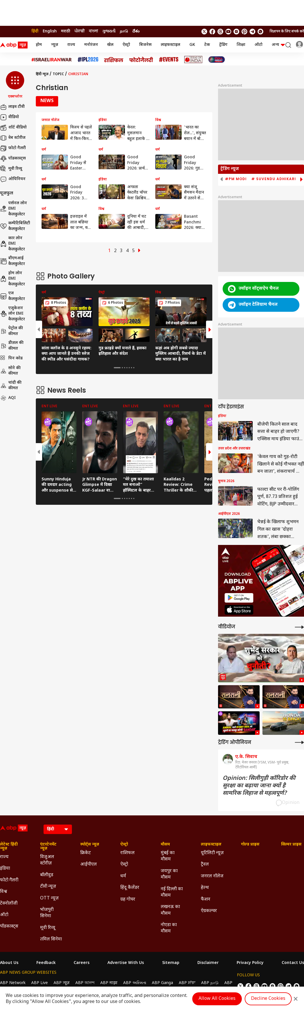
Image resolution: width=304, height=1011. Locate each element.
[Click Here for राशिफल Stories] (113, 59)
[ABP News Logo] (15, 45)
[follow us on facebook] (212, 31)
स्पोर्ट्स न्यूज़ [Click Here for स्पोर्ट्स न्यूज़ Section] (89, 845)
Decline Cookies (268, 999)
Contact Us (293, 963)
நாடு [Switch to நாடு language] (124, 31)
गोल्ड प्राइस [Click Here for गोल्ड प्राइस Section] (250, 845)
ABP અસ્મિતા (134, 983)
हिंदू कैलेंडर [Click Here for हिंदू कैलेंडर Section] (129, 888)
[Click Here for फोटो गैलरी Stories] (141, 59)
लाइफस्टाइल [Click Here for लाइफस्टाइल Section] (211, 845)
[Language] (58, 829)
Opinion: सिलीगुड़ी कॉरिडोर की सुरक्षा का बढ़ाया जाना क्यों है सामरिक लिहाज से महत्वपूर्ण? (259, 786)
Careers (81, 963)
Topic (58, 74)
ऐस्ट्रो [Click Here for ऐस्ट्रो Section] (124, 845)
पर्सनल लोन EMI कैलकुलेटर (13, 208)
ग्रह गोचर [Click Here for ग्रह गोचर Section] (127, 900)
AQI (8, 398)
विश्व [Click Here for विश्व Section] (3, 892)
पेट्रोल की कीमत (11, 331)
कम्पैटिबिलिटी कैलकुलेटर (15, 226)
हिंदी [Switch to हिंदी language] (35, 31)
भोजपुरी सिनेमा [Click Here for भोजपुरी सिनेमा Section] (47, 913)
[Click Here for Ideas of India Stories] (193, 59)
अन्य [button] (278, 45)
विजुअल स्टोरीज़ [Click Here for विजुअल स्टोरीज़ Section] (47, 860)
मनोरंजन (91, 45)
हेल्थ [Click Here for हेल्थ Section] (205, 888)
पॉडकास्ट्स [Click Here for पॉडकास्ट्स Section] (9, 927)
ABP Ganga (162, 983)
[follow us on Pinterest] (244, 31)
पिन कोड (11, 358)
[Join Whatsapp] (260, 31)
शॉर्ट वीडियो (13, 127)
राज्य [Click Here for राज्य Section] (4, 857)
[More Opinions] (299, 742)
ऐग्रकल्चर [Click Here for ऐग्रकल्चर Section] (209, 911)
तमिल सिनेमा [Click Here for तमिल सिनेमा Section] (51, 939)
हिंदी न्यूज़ (42, 74)
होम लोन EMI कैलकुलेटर (12, 278)
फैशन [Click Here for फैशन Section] (205, 900)
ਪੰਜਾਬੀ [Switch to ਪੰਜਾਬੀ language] (79, 31)
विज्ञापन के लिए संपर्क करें (287, 31)
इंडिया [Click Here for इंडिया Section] (5, 869)
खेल (110, 45)
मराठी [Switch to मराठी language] (65, 31)
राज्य (71, 45)
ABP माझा (108, 983)
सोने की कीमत (10, 371)
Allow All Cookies (217, 999)
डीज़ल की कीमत (11, 345)
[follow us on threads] (220, 31)
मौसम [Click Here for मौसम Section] (165, 845)
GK (192, 45)
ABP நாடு (210, 983)
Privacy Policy (250, 963)
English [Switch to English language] (50, 31)
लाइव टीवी (12, 107)
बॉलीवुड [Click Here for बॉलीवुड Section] (46, 875)
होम (39, 45)
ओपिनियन (13, 179)
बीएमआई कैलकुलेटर (12, 261)
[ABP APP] (239, 598)
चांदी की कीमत (10, 385)
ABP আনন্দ (85, 983)
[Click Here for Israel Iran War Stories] (52, 59)
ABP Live (39, 983)
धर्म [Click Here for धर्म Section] (123, 876)
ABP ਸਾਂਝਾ (187, 983)
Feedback (46, 963)
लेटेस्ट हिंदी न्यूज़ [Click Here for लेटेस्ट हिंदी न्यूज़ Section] (9, 847)
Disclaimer (208, 963)
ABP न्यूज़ (62, 983)
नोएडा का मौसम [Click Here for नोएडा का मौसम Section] (169, 928)
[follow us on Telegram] (252, 31)
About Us (9, 963)
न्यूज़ (54, 45)
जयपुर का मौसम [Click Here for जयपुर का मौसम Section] (169, 874)
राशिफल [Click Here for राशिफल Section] (127, 853)
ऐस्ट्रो (126, 45)
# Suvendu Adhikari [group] (273, 179)
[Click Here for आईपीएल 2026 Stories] (88, 59)
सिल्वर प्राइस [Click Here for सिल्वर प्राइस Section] (291, 845)
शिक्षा (241, 45)
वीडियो (9, 117)
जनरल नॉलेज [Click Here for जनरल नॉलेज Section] (212, 876)
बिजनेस (145, 45)
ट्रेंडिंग (223, 45)
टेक (207, 45)
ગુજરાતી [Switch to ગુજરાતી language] (108, 31)
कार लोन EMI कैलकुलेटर (12, 243)
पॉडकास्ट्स (13, 158)
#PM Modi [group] (236, 179)
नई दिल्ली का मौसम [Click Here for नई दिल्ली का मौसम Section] (172, 892)
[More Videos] (299, 627)
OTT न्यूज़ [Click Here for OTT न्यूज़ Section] (49, 898)
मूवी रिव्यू (11, 168)
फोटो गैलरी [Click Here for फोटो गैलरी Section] (9, 880)
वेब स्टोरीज (13, 138)
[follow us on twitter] (204, 31)
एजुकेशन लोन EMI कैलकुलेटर (12, 313)
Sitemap (170, 963)
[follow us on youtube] (228, 31)
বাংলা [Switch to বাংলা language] (93, 31)
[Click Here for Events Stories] (169, 59)
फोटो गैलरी (13, 148)
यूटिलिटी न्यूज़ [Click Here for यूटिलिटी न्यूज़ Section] (212, 853)
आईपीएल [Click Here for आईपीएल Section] (88, 865)
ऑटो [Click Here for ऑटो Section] (4, 915)
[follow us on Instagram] (236, 31)
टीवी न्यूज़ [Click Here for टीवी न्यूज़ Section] (48, 887)
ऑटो (258, 45)
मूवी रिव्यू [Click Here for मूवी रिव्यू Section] (47, 928)
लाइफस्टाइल (170, 45)
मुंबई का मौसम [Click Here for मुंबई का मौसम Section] (167, 856)
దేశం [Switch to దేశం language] (136, 31)
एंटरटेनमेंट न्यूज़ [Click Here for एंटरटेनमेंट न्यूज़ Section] (48, 847)
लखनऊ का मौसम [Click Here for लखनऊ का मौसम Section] (170, 910)
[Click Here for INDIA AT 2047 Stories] (216, 59)
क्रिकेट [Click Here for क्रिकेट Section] (85, 853)
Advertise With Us (125, 963)
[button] (15, 85)
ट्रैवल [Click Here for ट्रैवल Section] (205, 865)
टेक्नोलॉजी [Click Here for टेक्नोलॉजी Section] (8, 904)
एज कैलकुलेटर (12, 296)
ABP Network (13, 983)
